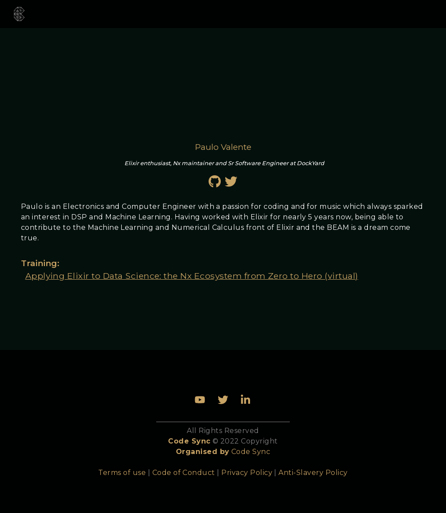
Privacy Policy (246, 472)
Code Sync (250, 451)
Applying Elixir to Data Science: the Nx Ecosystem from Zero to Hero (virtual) (191, 275)
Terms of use (122, 472)
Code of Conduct (183, 472)
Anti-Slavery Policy (312, 472)
